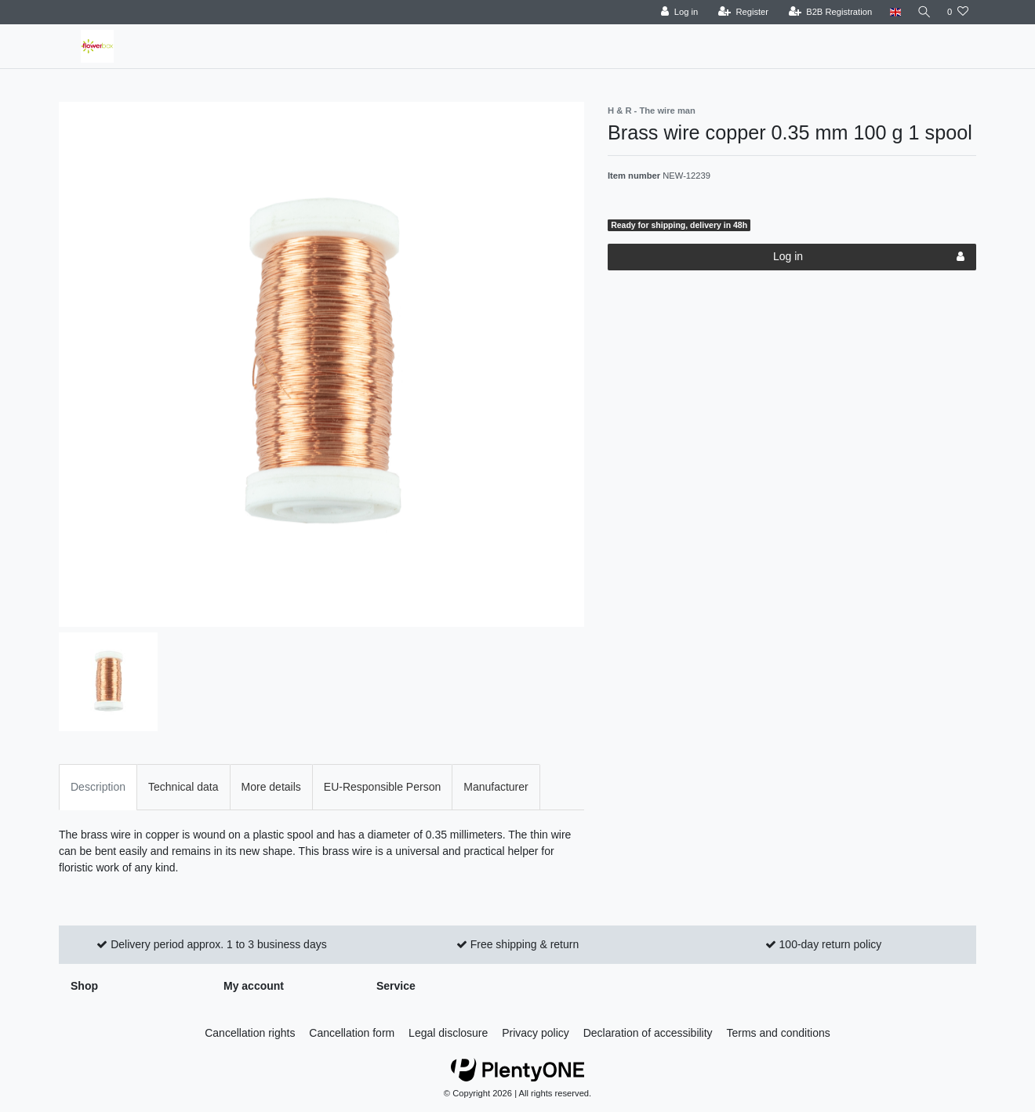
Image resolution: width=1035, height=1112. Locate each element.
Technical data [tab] (183, 787)
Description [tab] (98, 787)
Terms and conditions (778, 1033)
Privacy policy (535, 1033)
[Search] (923, 12)
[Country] (891, 12)
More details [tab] (271, 787)
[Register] (740, 12)
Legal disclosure (448, 1033)
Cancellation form (351, 1033)
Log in (868, 257)
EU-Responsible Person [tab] (382, 787)
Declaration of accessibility (648, 1033)
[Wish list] (958, 12)
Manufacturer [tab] (495, 787)
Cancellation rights (250, 1033)
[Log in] (676, 12)
